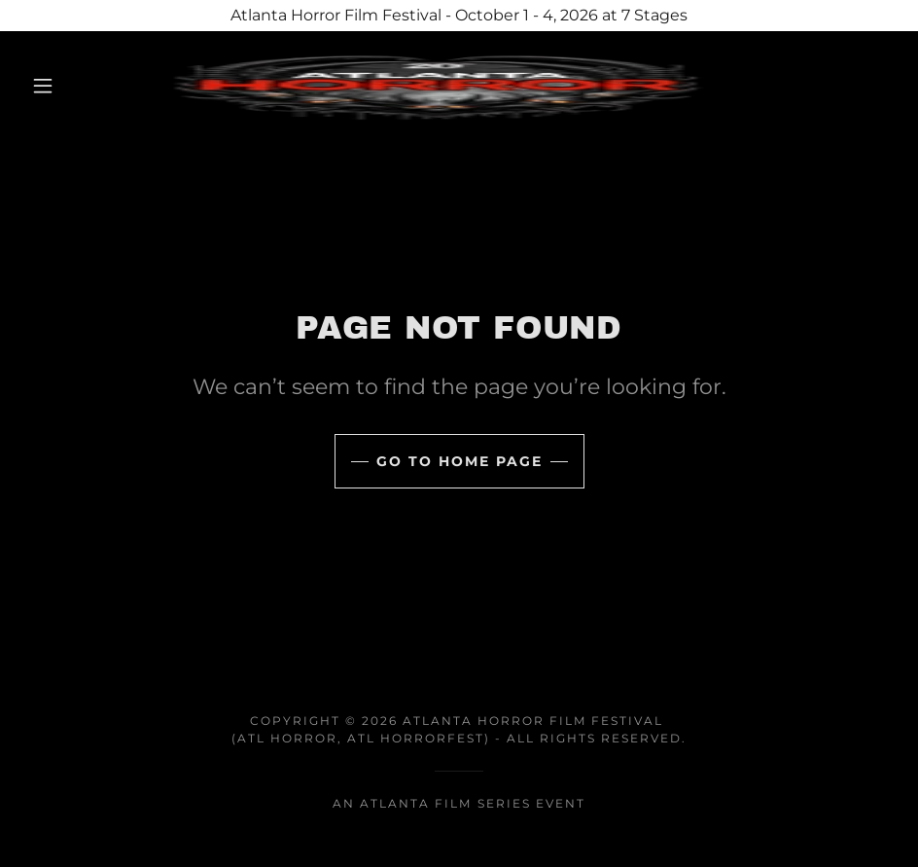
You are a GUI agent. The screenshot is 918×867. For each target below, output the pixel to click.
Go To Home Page (459, 461)
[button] (43, 85)
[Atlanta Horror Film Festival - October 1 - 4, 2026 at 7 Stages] (459, 15)
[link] (436, 86)
